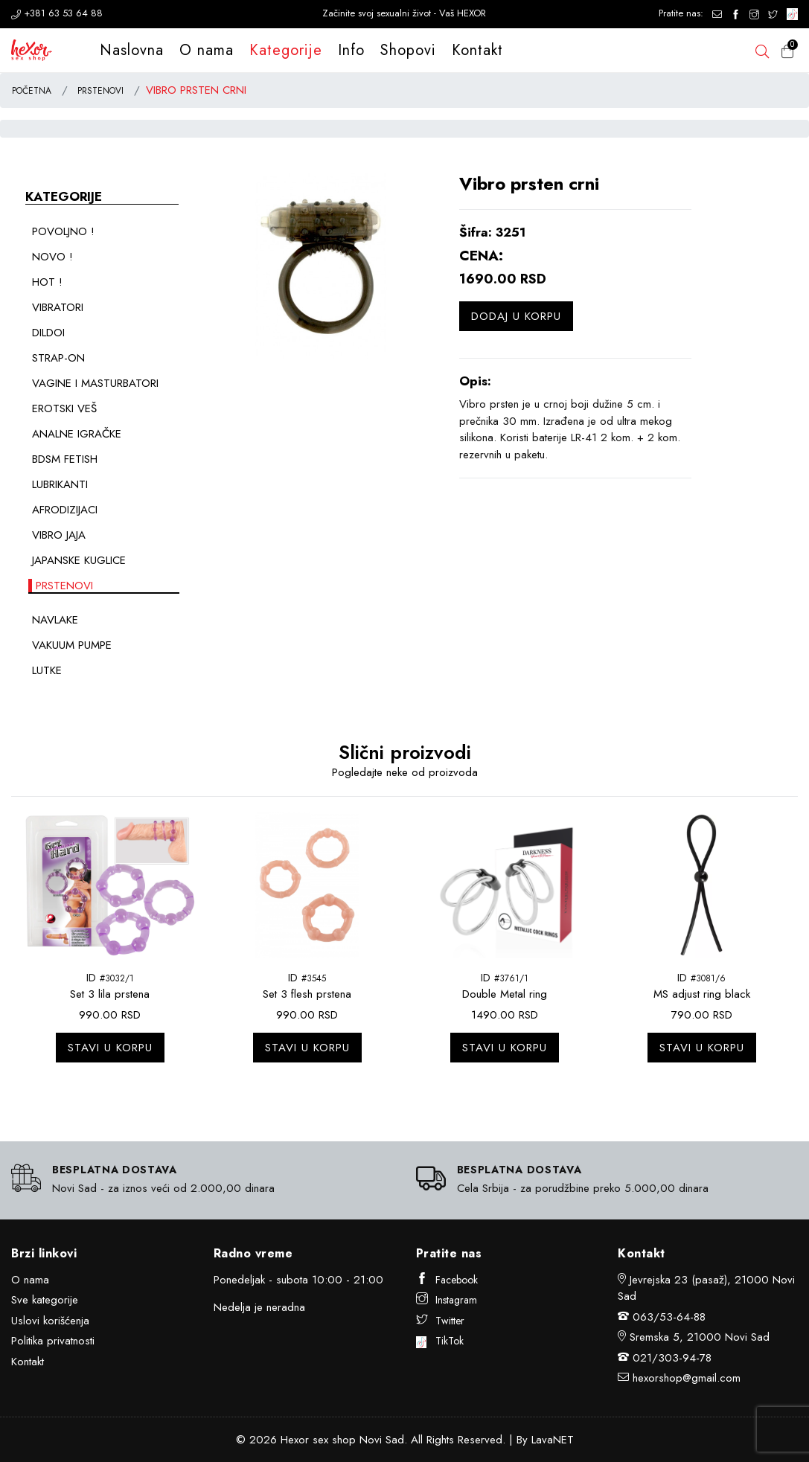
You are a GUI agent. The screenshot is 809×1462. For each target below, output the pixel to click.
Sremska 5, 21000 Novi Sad (700, 1337)
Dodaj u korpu (516, 316)
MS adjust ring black (701, 994)
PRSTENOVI (100, 90)
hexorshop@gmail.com (687, 1378)
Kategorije (285, 50)
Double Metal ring (504, 994)
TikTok (440, 1340)
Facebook (447, 1279)
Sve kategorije (44, 1300)
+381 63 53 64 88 (57, 13)
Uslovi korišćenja (50, 1320)
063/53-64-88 (669, 1317)
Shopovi (408, 50)
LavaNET (552, 1439)
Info (351, 50)
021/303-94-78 (672, 1358)
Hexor (295, 1439)
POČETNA (31, 90)
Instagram (446, 1299)
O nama (206, 50)
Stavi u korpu (110, 1047)
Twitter (440, 1320)
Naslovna (132, 50)
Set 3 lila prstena (110, 994)
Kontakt (477, 50)
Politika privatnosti (53, 1341)
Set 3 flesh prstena (307, 994)
